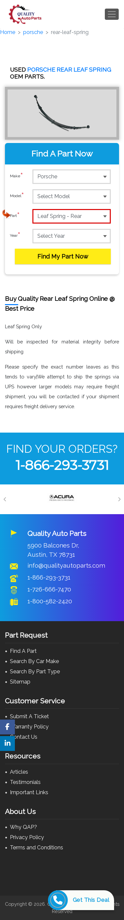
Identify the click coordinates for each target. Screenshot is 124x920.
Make (16, 176)
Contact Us (23, 737)
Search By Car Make (34, 661)
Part (15, 216)
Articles (19, 772)
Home (7, 32)
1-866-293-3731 (62, 465)
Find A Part (23, 651)
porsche (33, 32)
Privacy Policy (27, 837)
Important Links (29, 792)
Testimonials (25, 782)
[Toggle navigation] (112, 14)
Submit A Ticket (29, 716)
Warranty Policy (29, 727)
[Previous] (5, 499)
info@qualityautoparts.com (66, 565)
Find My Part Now (62, 256)
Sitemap (20, 682)
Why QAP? (23, 827)
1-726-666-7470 (49, 589)
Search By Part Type (35, 671)
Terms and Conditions (36, 847)
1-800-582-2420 (49, 601)
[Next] (119, 499)
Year (15, 236)
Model (17, 196)
